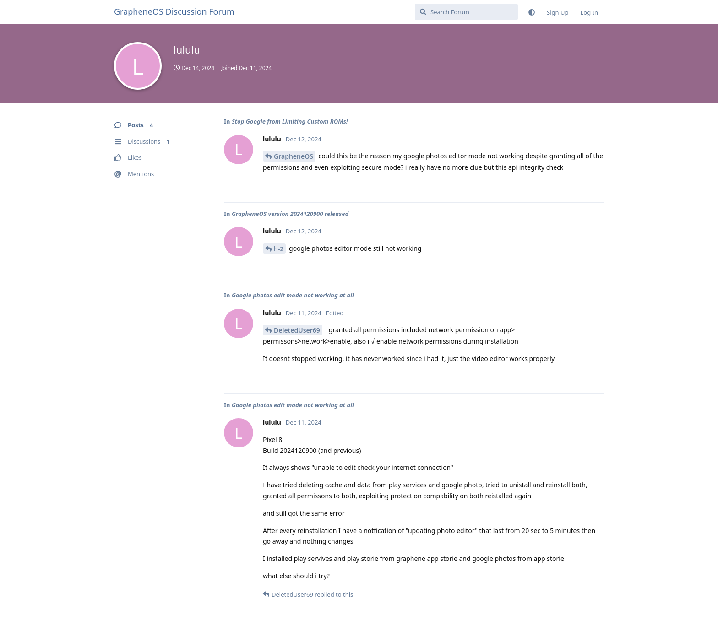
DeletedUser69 (297, 330)
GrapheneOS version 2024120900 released (290, 214)
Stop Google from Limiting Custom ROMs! (290, 121)
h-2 (278, 248)
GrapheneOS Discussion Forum (174, 11)
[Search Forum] (466, 12)
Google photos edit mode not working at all (293, 295)
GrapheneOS (293, 156)
